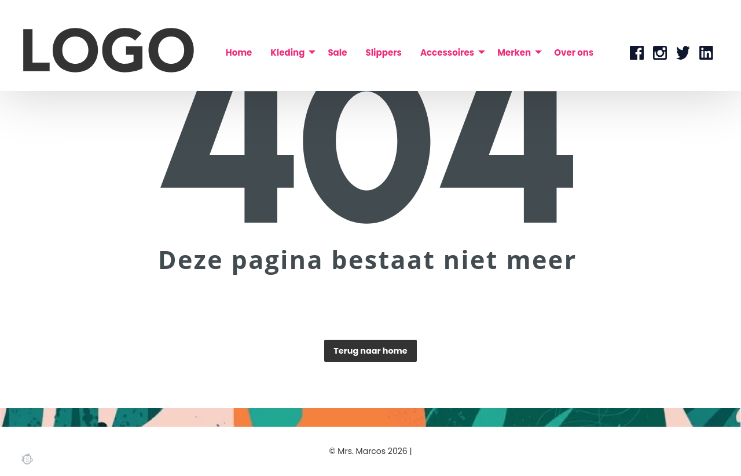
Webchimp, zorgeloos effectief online (27, 458)
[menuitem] (239, 52)
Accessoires (447, 52)
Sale (337, 52)
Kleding (287, 52)
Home (239, 52)
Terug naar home (370, 351)
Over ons (573, 52)
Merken (514, 52)
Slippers (383, 52)
